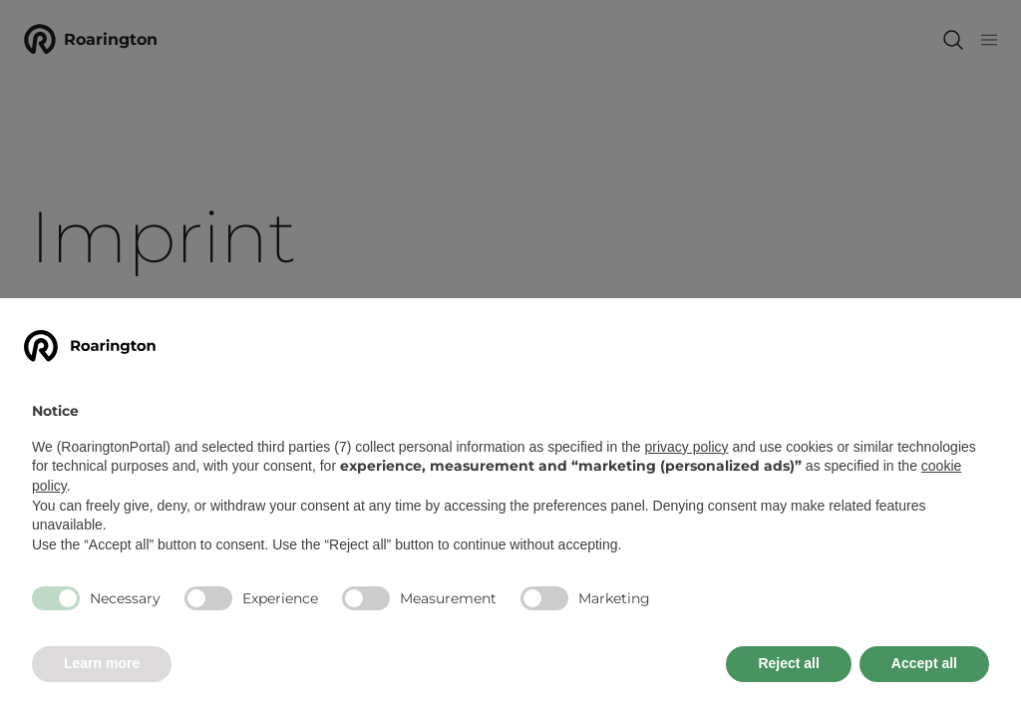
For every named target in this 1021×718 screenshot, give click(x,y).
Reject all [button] (788, 663)
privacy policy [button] (687, 447)
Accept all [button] (924, 663)
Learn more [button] (102, 663)
